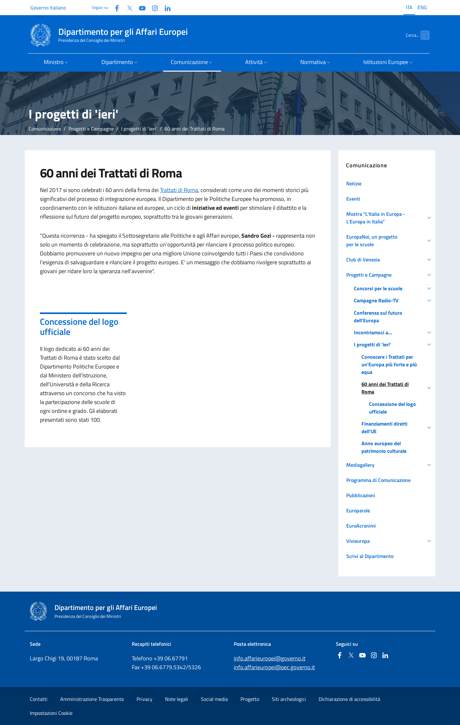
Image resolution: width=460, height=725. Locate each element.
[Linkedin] (165, 7)
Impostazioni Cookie (51, 713)
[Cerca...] (422, 35)
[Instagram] (152, 7)
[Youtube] (139, 7)
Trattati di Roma (179, 190)
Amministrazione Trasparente (92, 699)
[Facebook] (114, 7)
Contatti (39, 699)
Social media (214, 699)
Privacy (144, 699)
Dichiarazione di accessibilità (349, 699)
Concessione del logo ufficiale (79, 326)
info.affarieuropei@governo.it (269, 658)
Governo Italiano (48, 7)
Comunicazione (45, 128)
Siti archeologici (289, 699)
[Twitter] (127, 7)
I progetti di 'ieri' (139, 128)
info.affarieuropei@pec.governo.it (274, 667)
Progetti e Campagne (91, 128)
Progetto (249, 699)
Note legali (176, 699)
